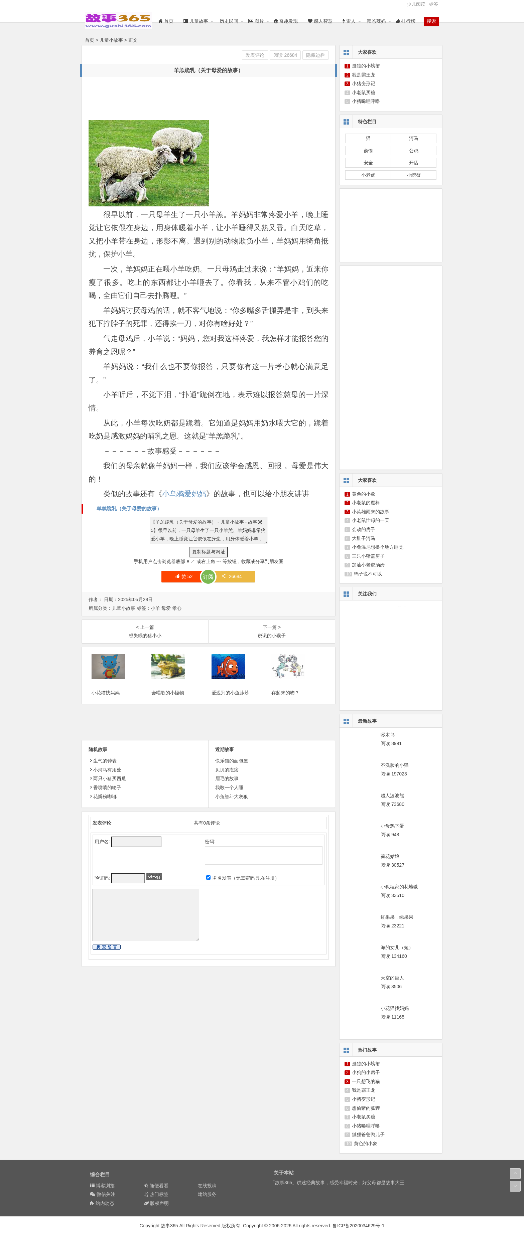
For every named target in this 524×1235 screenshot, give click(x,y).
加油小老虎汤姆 (368, 564)
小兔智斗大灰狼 (231, 805)
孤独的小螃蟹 (366, 65)
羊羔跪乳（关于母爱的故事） (129, 508)
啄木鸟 (388, 734)
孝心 (176, 608)
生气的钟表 (103, 769)
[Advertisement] (210, 99)
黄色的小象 (363, 494)
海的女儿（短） (397, 947)
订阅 (208, 577)
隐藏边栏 (315, 55)
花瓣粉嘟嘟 (103, 805)
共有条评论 (207, 832)
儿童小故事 (111, 40)
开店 (413, 162)
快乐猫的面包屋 (231, 769)
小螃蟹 (414, 175)
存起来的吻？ (285, 701)
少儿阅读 (416, 4)
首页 (89, 40)
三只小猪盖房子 (368, 556)
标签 (433, 4)
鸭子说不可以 (368, 573)
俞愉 (368, 150)
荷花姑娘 (390, 856)
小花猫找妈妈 (106, 701)
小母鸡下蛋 (392, 826)
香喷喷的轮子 (105, 796)
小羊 (155, 608)
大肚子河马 (363, 538)
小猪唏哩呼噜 (366, 101)
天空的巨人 (392, 978)
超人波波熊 (392, 795)
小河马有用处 (105, 778)
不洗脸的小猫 (395, 765)
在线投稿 (207, 1185)
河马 (413, 138)
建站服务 (207, 1194)
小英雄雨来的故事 (370, 511)
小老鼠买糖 (363, 92)
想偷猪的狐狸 (366, 1108)
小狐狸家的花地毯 (399, 886)
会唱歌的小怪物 (167, 701)
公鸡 (413, 150)
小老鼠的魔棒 (366, 502)
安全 (368, 162)
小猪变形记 (363, 83)
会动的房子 (363, 529)
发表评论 (255, 55)
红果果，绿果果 (397, 917)
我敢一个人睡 (229, 796)
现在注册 (265, 887)
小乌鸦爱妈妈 (184, 494)
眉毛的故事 (227, 787)
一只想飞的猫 (366, 1081)
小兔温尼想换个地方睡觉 (377, 547)
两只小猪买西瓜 (107, 787)
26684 (231, 576)
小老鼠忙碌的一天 (370, 520)
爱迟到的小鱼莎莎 (230, 701)
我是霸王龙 (363, 74)
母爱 (166, 608)
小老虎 (368, 175)
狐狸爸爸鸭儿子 (368, 1134)
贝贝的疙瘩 (227, 778)
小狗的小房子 (366, 1072)
